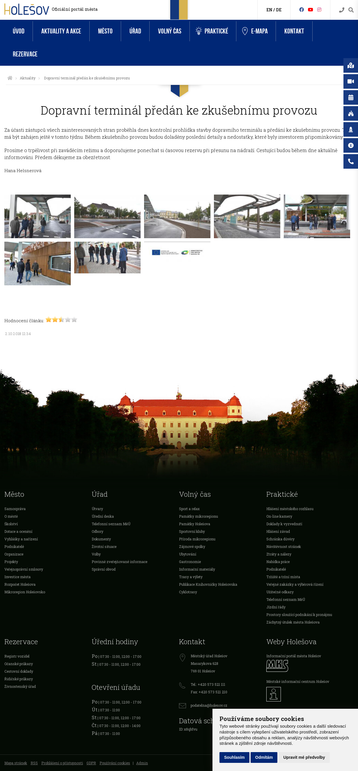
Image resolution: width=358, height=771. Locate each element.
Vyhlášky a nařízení (21, 539)
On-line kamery (279, 516)
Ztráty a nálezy (278, 554)
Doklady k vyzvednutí (284, 523)
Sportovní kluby (192, 531)
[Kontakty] (341, 10)
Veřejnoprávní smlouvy (23, 569)
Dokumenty (101, 539)
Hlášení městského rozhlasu (289, 508)
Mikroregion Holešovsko (24, 592)
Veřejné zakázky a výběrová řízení (294, 584)
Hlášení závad (278, 531)
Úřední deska (103, 516)
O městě (11, 516)
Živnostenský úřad (20, 686)
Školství (11, 523)
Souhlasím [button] (234, 757)
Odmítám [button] (264, 757)
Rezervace (25, 54)
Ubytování (187, 554)
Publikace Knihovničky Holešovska (208, 584)
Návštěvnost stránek (283, 546)
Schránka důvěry (280, 539)
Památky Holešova (194, 523)
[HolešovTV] (310, 9)
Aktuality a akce (61, 31)
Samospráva (15, 508)
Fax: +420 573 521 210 (209, 692)
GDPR (91, 763)
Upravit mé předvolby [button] (304, 757)
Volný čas (169, 31)
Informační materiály (197, 569)
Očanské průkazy (18, 663)
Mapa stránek (15, 763)
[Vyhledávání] (351, 10)
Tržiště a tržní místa (283, 576)
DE (278, 10)
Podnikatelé (14, 546)
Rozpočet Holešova (20, 584)
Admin (142, 763)
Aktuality (28, 78)
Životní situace (104, 546)
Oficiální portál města (75, 9)
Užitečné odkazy (280, 592)
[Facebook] (301, 9)
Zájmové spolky (192, 546)
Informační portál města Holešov (293, 656)
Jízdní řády (276, 607)
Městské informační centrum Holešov (297, 681)
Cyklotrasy (188, 592)
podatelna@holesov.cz (209, 705)
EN (269, 10)
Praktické (212, 31)
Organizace (13, 554)
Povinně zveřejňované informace (119, 561)
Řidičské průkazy (18, 678)
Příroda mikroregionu (197, 539)
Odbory (97, 531)
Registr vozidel (16, 656)
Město (105, 31)
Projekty (11, 561)
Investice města (17, 576)
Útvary (97, 508)
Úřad (135, 31)
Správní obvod (104, 569)
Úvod (18, 31)
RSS (34, 763)
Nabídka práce (278, 561)
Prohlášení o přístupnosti (62, 763)
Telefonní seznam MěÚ (111, 523)
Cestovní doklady (18, 671)
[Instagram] (319, 9)
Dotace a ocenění (18, 531)
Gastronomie (190, 561)
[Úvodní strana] (10, 78)
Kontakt (294, 31)
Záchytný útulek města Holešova (293, 622)
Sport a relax (189, 508)
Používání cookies (115, 763)
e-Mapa (255, 31)
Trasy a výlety (191, 576)
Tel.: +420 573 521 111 (208, 684)
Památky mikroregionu (198, 516)
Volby (96, 554)
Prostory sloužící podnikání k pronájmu (299, 614)
